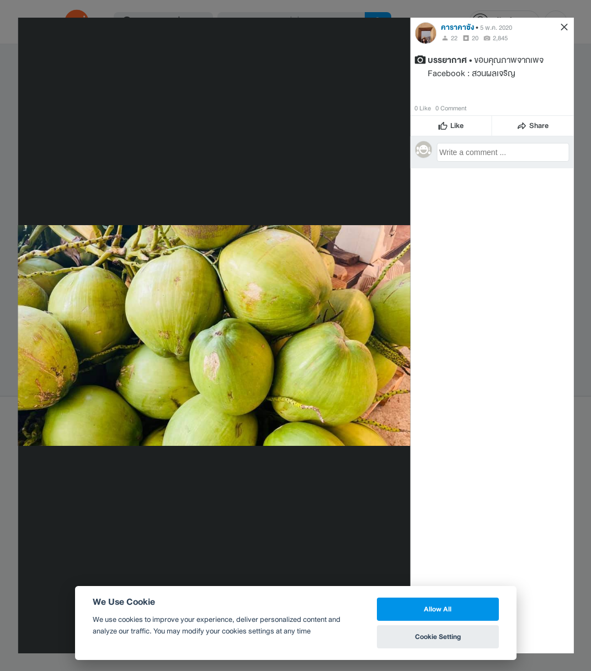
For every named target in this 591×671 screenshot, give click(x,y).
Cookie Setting (438, 636)
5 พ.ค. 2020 (496, 28)
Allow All (437, 609)
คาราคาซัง (457, 27)
